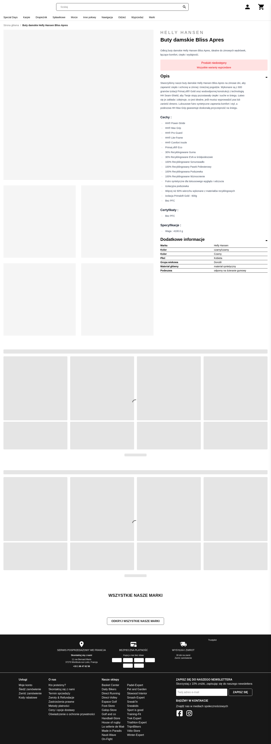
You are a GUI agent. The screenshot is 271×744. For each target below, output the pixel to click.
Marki (152, 17)
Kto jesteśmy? (57, 685)
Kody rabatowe (28, 697)
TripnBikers (134, 726)
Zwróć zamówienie (183, 658)
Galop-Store (109, 710)
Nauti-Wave (109, 734)
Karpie (26, 17)
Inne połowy (89, 17)
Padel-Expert (135, 685)
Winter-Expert (135, 734)
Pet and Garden (137, 689)
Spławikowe (59, 17)
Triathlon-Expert (137, 722)
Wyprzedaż (137, 17)
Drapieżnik (41, 17)
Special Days (10, 17)
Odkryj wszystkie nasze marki (135, 621)
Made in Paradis (112, 730)
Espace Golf (109, 701)
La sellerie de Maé (113, 726)
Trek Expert (134, 718)
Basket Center (110, 685)
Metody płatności (59, 705)
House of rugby (111, 722)
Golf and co (109, 714)
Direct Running (111, 693)
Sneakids (132, 705)
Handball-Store (111, 718)
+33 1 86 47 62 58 (81, 666)
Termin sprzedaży (59, 693)
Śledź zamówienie (30, 689)
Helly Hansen (214, 32)
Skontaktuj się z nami (81, 655)
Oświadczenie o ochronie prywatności (72, 714)
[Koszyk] (261, 6)
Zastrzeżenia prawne (61, 701)
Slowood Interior (137, 693)
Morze (74, 17)
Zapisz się (240, 692)
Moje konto (25, 685)
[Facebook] (179, 714)
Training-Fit (134, 714)
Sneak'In (132, 701)
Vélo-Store (133, 730)
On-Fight (107, 739)
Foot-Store (108, 705)
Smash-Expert (135, 697)
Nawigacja (107, 17)
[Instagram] (189, 714)
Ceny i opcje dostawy (62, 710)
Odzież (122, 17)
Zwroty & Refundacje (61, 697)
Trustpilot (212, 640)
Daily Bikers (109, 689)
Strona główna (11, 25)
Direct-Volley (109, 697)
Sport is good (135, 710)
